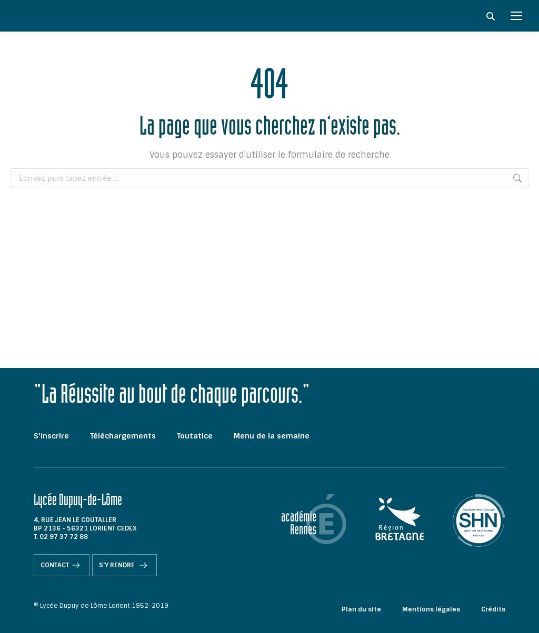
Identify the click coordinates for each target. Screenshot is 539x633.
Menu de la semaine (272, 436)
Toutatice (195, 436)
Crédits (493, 609)
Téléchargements (123, 436)
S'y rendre (124, 565)
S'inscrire (51, 436)
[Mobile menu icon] (516, 15)
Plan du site (361, 609)
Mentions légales (431, 609)
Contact (62, 565)
